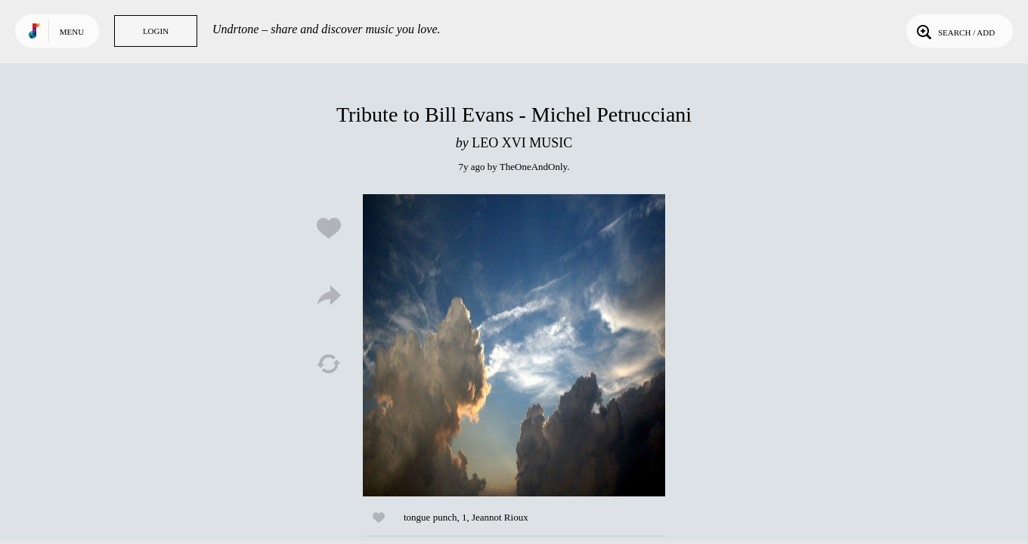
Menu (72, 31)
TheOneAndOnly (533, 166)
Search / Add (954, 31)
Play (514, 345)
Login (156, 31)
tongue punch (430, 517)
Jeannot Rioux (500, 517)
